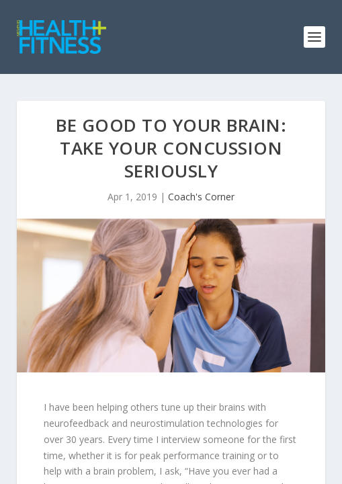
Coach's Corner (201, 196)
